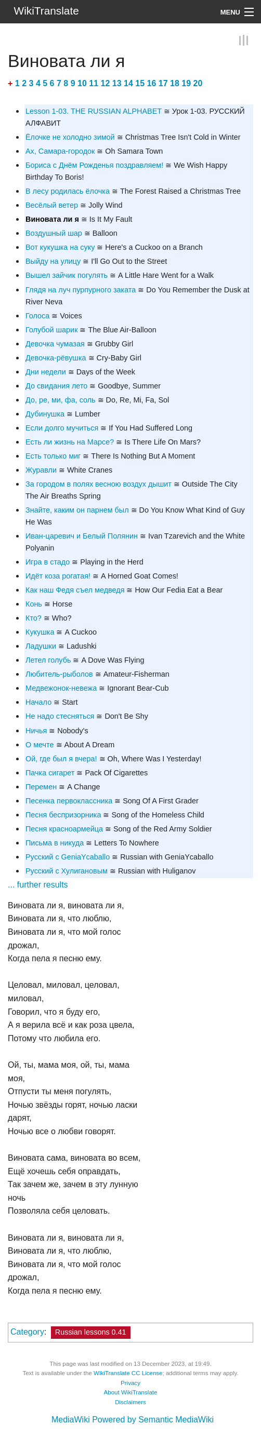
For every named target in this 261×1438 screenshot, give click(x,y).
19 (186, 83)
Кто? (33, 618)
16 (151, 83)
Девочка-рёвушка (55, 358)
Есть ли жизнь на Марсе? (69, 442)
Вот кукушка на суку (60, 247)
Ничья (36, 731)
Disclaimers (130, 1402)
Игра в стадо (47, 562)
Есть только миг (53, 456)
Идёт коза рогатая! (57, 576)
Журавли (41, 470)
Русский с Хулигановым (66, 871)
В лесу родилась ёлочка (67, 191)
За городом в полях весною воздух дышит (98, 484)
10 (82, 83)
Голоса (37, 316)
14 (128, 83)
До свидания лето (56, 386)
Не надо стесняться (59, 716)
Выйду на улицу (53, 261)
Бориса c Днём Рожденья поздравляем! (94, 165)
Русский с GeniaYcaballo (67, 857)
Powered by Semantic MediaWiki (153, 1419)
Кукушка (39, 632)
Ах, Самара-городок (60, 151)
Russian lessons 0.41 (90, 1332)
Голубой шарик (51, 330)
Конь (33, 604)
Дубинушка (44, 414)
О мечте (39, 745)
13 (117, 83)
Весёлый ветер (51, 205)
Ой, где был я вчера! (61, 759)
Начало (38, 702)
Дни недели (45, 372)
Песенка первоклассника (68, 801)
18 (174, 83)
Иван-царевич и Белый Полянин (81, 536)
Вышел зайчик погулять (66, 275)
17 (163, 83)
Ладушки (40, 646)
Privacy (130, 1383)
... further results (38, 884)
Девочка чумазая (55, 344)
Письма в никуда (54, 843)
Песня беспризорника (63, 815)
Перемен (41, 787)
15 (140, 83)
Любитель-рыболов (59, 674)
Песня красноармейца (64, 829)
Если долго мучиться (61, 428)
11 (93, 83)
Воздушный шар (53, 233)
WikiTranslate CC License (128, 1373)
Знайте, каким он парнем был (77, 510)
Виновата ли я (52, 219)
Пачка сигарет (49, 773)
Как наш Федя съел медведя (74, 590)
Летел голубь (48, 660)
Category (27, 1331)
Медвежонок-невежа (61, 688)
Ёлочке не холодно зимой (70, 137)
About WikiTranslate (131, 1392)
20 (198, 83)
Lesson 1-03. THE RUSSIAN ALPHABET (93, 111)
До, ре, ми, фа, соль (60, 400)
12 (105, 83)
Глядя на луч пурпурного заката (80, 290)
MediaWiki (70, 1419)
